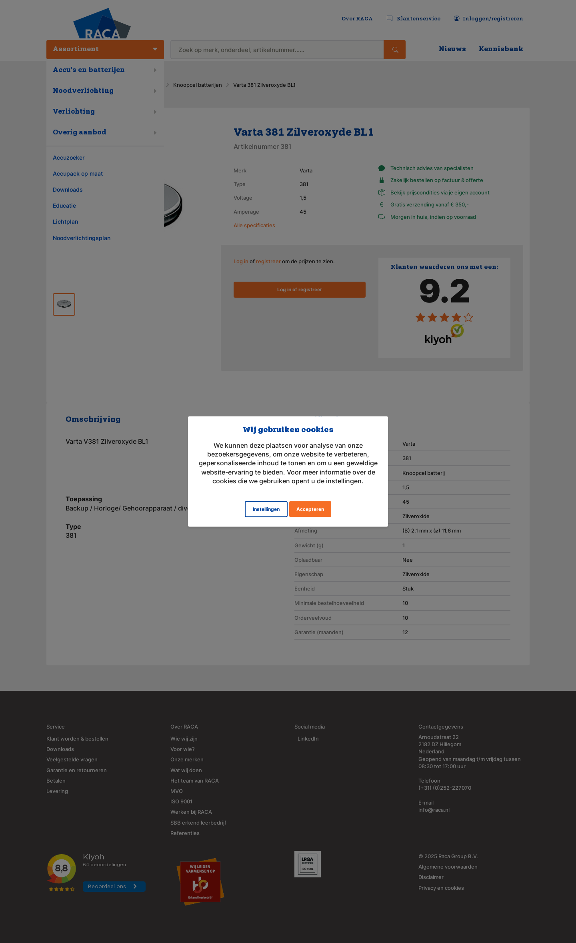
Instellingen (266, 509)
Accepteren (310, 509)
